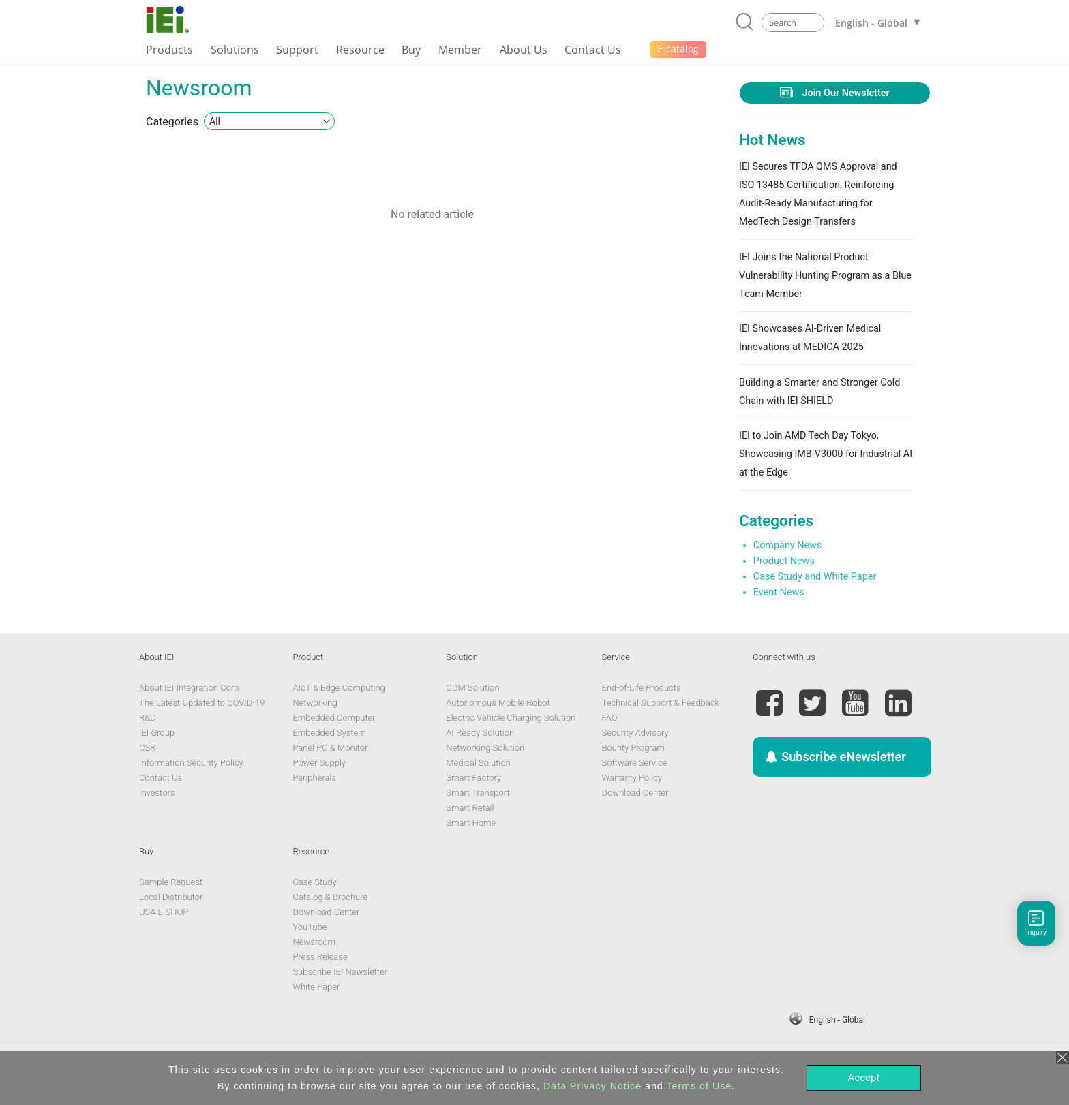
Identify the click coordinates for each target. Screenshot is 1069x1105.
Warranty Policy (632, 778)
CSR (147, 748)
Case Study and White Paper (814, 576)
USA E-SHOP (163, 912)
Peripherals (314, 778)
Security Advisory (635, 733)
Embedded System (328, 733)
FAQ (610, 718)
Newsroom (313, 942)
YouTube (309, 927)
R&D (147, 718)
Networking (314, 703)
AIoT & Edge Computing (338, 688)
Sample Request (170, 882)
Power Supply (319, 763)
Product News (784, 561)
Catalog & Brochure (329, 897)
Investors (157, 793)
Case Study (314, 882)
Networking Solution (485, 748)
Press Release (319, 957)
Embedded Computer (333, 718)
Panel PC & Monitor (329, 748)
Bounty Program (633, 748)
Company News (787, 545)
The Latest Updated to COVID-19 (202, 703)
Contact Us (160, 778)
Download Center (635, 793)
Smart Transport (477, 793)
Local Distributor (170, 897)
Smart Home (471, 823)
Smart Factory (473, 778)
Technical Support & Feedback (660, 703)
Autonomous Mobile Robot (497, 703)
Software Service (634, 763)
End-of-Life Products (641, 688)
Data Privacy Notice (592, 1085)
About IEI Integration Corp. (190, 688)
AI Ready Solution (480, 733)
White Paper (316, 987)
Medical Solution (478, 763)
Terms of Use (699, 1085)
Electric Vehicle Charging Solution (510, 718)
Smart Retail (470, 808)
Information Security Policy (191, 763)
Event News (778, 592)
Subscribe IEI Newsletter (339, 972)
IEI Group (157, 733)
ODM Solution (472, 688)
